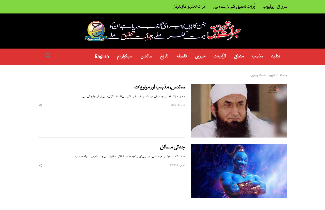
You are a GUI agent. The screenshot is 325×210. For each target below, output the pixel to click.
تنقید (275, 56)
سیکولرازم (124, 56)
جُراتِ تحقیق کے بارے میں (234, 6)
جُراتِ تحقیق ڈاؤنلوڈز (190, 6)
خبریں (200, 56)
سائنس (146, 56)
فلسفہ (181, 56)
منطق (239, 56)
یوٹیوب (268, 6)
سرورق (282, 6)
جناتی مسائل (172, 148)
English (102, 56)
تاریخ (164, 56)
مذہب (257, 56)
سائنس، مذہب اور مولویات (159, 88)
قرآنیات (220, 56)
